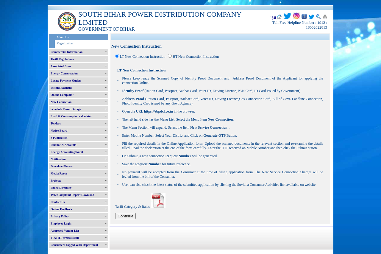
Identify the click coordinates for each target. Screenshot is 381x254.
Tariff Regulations (62, 59)
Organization (65, 43)
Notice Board (59, 130)
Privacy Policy (60, 216)
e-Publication (59, 137)
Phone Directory (61, 187)
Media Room (59, 173)
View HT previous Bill (65, 237)
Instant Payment (61, 87)
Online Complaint (62, 94)
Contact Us (58, 202)
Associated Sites (61, 66)
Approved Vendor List (65, 230)
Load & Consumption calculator (71, 116)
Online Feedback (61, 209)
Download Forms (62, 166)
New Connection (61, 102)
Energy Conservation (64, 73)
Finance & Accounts (63, 145)
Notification (58, 159)
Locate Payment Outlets (66, 80)
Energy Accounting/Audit (67, 152)
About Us (62, 37)
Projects (56, 180)
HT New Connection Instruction (196, 56)
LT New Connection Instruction (142, 56)
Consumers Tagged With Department (74, 245)
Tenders (56, 123)
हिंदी (273, 18)
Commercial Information (66, 52)
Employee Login (61, 223)
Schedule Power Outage (66, 109)
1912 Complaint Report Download (72, 195)
